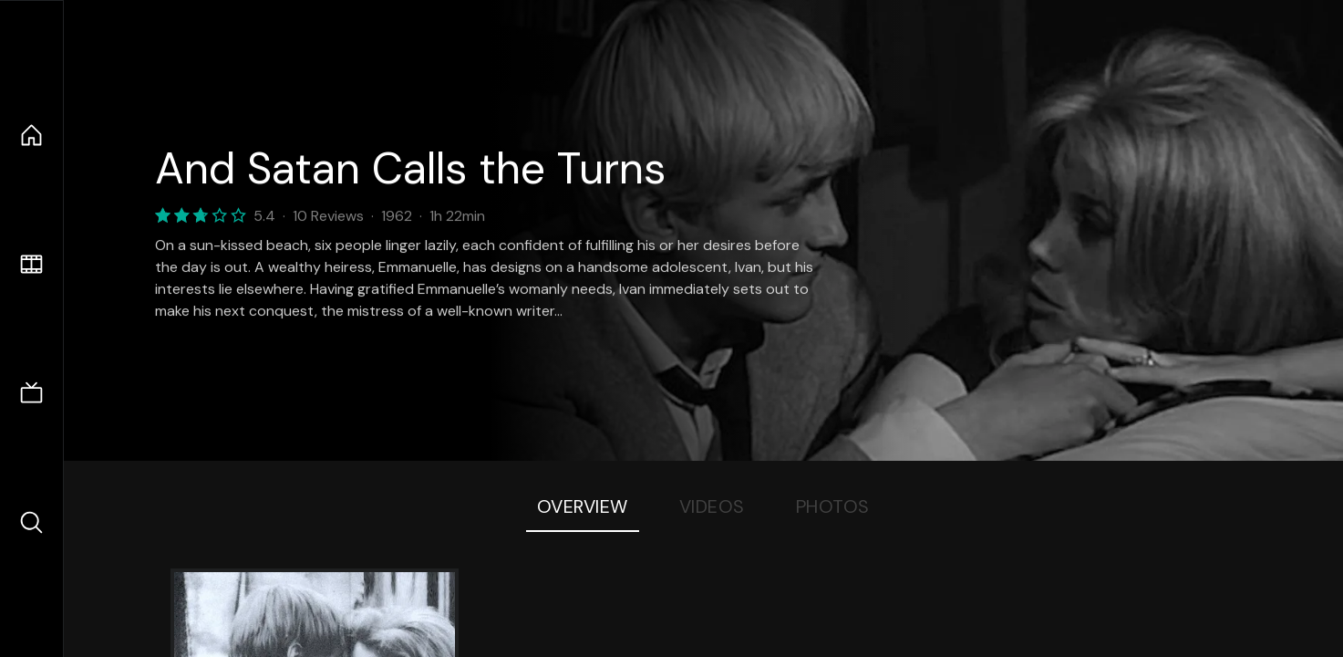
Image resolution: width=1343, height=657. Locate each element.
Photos (833, 506)
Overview (582, 506)
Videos (712, 506)
